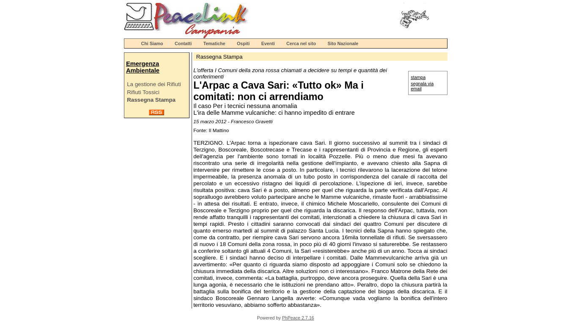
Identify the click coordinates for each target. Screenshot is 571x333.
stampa (418, 77)
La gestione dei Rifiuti (154, 84)
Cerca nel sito (301, 43)
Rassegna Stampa (151, 100)
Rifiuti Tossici (143, 92)
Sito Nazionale (342, 43)
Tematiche (214, 43)
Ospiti (243, 43)
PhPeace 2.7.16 (298, 317)
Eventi (268, 43)
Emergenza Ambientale (142, 67)
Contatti (183, 43)
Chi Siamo (152, 43)
